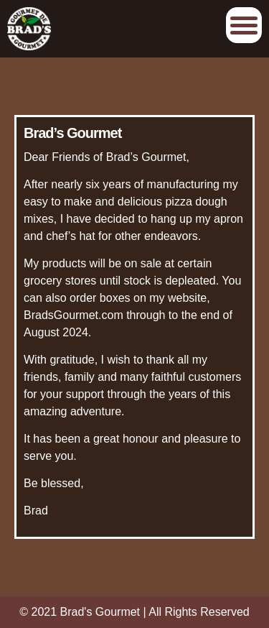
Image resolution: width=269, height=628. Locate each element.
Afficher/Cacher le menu (244, 25)
